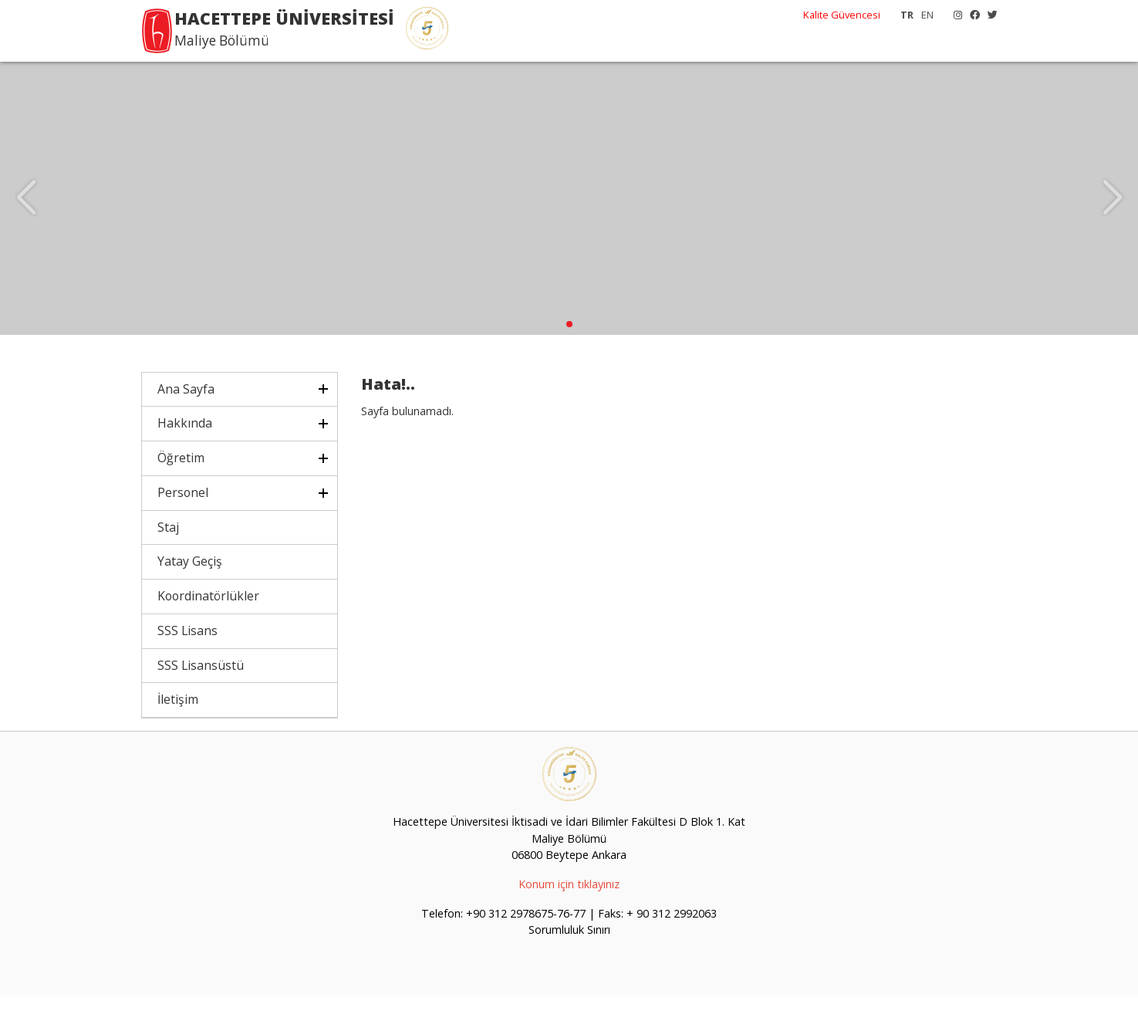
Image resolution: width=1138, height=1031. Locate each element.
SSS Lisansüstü (200, 700)
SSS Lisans (187, 665)
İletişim (177, 735)
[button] (569, 360)
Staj (168, 562)
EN (927, 15)
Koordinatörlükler (208, 632)
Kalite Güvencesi (841, 15)
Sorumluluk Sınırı (569, 965)
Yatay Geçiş (189, 597)
